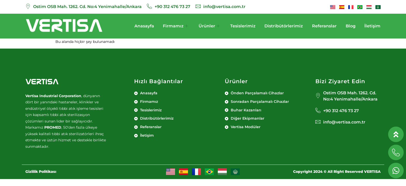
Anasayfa (144, 26)
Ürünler (209, 26)
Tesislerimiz (243, 26)
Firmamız (175, 26)
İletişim (373, 26)
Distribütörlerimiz (283, 26)
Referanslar (324, 26)
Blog (351, 26)
